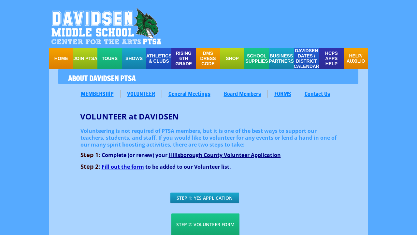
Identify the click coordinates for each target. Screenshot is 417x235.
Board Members (242, 93)
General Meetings (189, 93)
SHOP (232, 58)
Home (61, 58)
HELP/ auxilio (356, 58)
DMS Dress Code (208, 58)
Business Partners (281, 58)
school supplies (256, 58)
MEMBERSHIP (97, 93)
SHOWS (134, 58)
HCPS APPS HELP (331, 58)
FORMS (282, 93)
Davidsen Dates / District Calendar (307, 58)
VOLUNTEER (141, 93)
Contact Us (317, 93)
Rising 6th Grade (184, 58)
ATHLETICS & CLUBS (159, 58)
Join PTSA (85, 58)
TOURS (110, 58)
